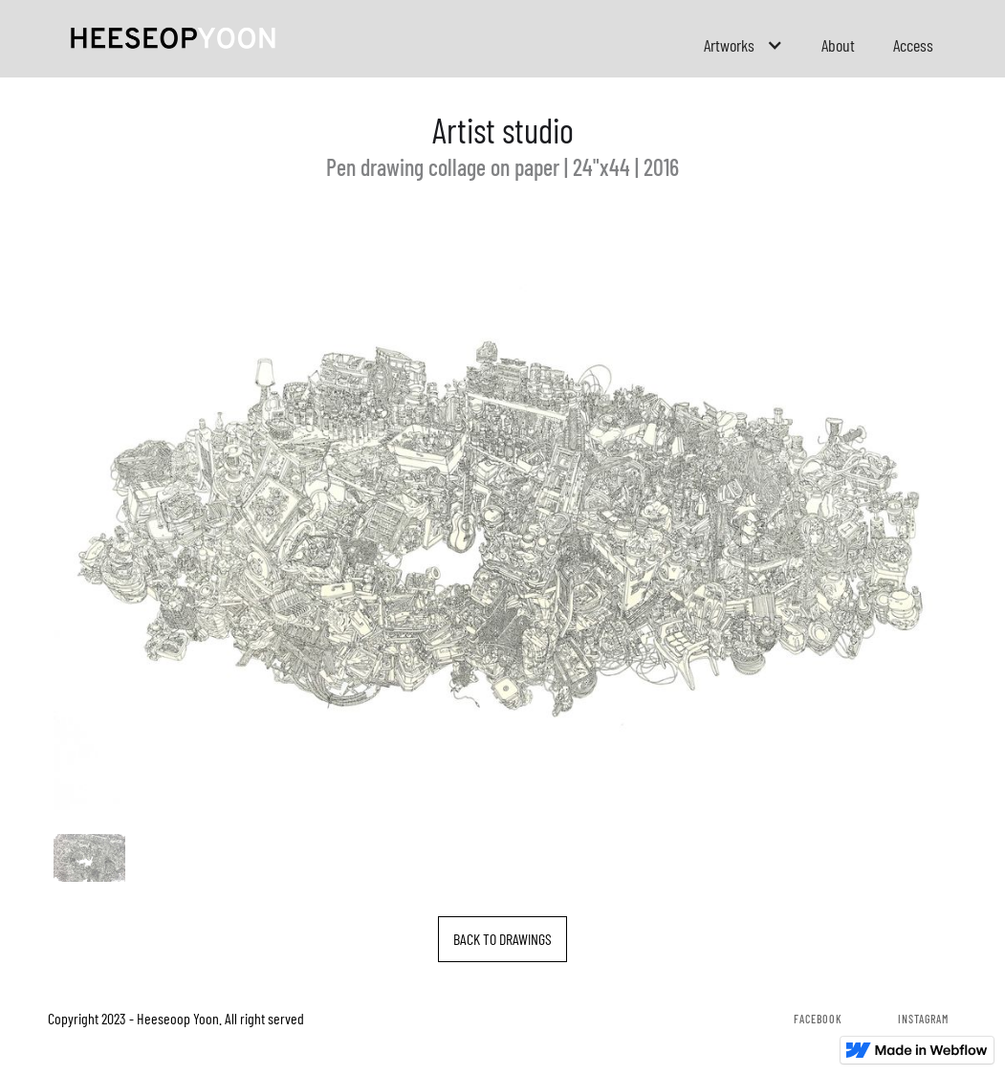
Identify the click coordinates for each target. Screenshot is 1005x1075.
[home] (173, 35)
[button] (743, 44)
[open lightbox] (503, 517)
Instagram (923, 1018)
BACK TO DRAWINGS (502, 939)
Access (913, 44)
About (838, 44)
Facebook (818, 1018)
